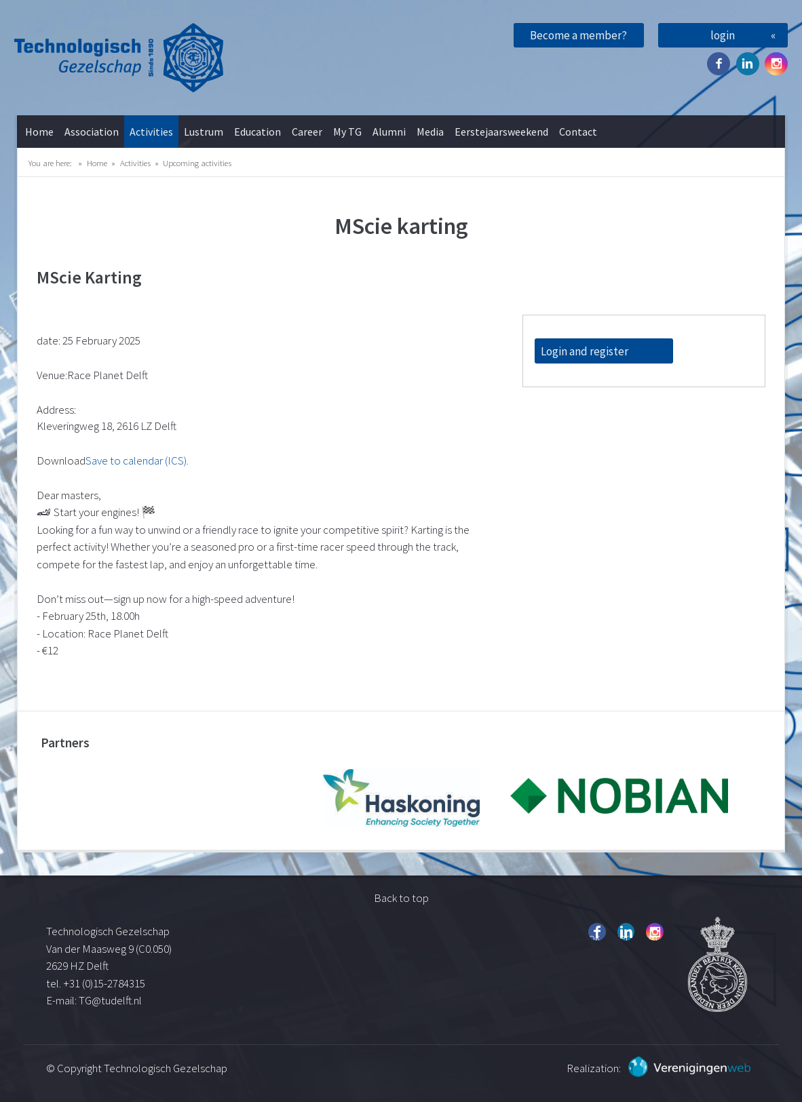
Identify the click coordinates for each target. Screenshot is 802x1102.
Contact (578, 131)
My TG (347, 131)
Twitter (747, 63)
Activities (151, 131)
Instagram (776, 63)
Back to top (401, 897)
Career (307, 131)
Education (257, 131)
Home (39, 131)
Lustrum (203, 131)
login (722, 35)
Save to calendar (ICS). (137, 460)
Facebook (718, 63)
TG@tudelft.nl (111, 1000)
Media (430, 131)
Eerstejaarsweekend (501, 131)
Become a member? (578, 35)
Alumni (389, 131)
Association (91, 131)
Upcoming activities (197, 162)
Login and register (584, 351)
